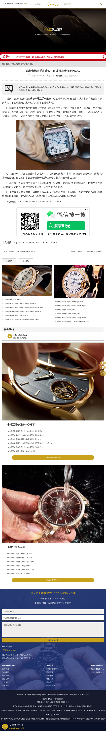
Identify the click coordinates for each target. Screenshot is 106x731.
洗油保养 (5, 679)
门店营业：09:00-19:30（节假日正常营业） (18, 655)
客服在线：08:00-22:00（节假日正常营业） (18, 658)
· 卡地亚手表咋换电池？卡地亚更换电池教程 (70, 306)
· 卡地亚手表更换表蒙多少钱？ (65, 310)
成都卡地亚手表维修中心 (43, 98)
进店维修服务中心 (97, 669)
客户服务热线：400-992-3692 (53, 699)
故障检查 (5, 676)
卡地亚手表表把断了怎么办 (25, 251)
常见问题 (49, 679)
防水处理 (5, 672)
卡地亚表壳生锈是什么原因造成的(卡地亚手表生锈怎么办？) (29, 443)
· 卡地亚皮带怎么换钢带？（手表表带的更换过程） (20, 319)
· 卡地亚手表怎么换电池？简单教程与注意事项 (19, 303)
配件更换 (29, 64)
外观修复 (5, 682)
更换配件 (49, 676)
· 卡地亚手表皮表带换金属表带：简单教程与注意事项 (21, 311)
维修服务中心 (51, 686)
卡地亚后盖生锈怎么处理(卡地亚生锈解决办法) (24, 431)
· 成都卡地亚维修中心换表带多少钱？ (67, 314)
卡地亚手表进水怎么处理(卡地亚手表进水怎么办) (25, 447)
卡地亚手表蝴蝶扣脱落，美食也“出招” (21, 451)
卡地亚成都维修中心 (17, 64)
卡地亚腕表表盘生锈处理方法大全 (19, 554)
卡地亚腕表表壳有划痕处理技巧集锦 (20, 562)
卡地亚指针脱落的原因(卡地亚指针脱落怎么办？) (25, 439)
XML (87, 695)
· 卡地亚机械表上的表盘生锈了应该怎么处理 (70, 318)
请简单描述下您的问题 (53, 629)
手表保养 (49, 672)
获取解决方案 (53, 640)
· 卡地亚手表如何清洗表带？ (12, 299)
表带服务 (5, 686)
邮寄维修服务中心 (97, 672)
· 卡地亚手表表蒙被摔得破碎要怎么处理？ (69, 302)
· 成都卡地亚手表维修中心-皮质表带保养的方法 (71, 322)
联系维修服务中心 (53, 457)
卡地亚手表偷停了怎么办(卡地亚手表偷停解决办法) (26, 435)
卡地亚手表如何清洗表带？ (94, 251)
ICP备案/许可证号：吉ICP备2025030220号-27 (53, 702)
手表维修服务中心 (53, 669)
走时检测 (5, 669)
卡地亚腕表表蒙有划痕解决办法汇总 (20, 570)
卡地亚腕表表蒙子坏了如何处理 (19, 574)
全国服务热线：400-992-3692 (13, 3)
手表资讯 (49, 682)
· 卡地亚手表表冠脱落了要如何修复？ (16, 315)
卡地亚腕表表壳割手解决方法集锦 (19, 558)
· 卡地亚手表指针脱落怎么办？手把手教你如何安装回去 (22, 307)
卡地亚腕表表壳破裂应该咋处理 (19, 566)
